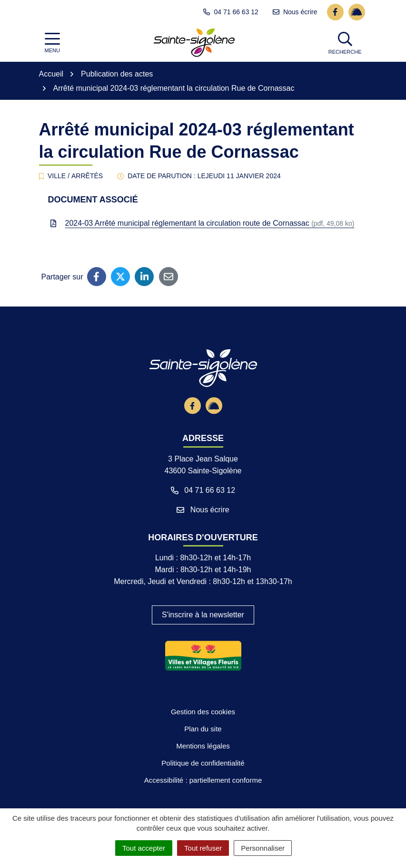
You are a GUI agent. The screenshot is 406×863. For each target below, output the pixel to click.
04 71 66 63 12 (203, 526)
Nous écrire (203, 545)
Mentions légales (203, 782)
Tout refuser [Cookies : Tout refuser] (203, 848)
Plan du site (203, 765)
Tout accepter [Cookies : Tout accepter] (143, 848)
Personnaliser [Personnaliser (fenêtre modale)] (263, 848)
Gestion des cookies (203, 748)
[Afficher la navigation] (52, 43)
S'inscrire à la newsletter (203, 651)
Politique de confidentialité (203, 800)
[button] (345, 43)
